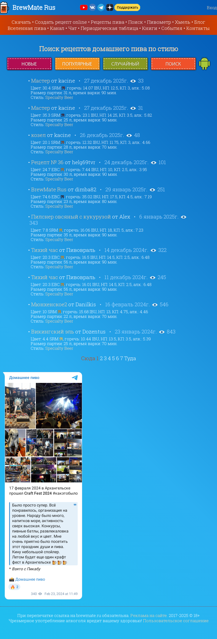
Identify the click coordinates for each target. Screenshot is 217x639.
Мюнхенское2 (49, 304)
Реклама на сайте (148, 615)
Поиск (135, 22)
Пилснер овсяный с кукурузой (71, 216)
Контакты (198, 28)
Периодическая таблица (109, 28)
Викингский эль (52, 331)
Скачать (21, 22)
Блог (199, 22)
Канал (57, 28)
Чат (72, 28)
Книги (149, 28)
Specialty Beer (59, 97)
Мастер (40, 80)
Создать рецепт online (61, 22)
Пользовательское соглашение (176, 620)
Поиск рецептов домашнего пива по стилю (108, 48)
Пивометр (159, 22)
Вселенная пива (27, 28)
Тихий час (44, 249)
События (171, 28)
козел (38, 135)
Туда (130, 358)
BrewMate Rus (49, 189)
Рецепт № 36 (47, 162)
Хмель (182, 22)
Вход (212, 7)
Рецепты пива (107, 22)
